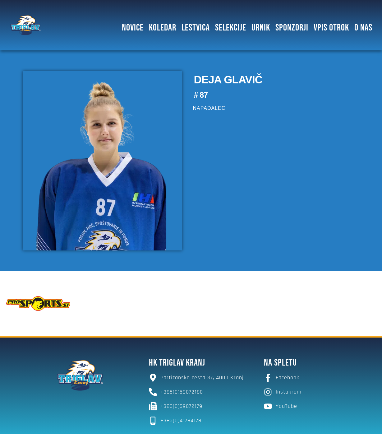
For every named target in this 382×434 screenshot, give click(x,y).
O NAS (363, 27)
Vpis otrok (331, 27)
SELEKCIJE (230, 27)
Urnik (260, 27)
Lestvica (196, 27)
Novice (133, 27)
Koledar (162, 27)
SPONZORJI (291, 27)
